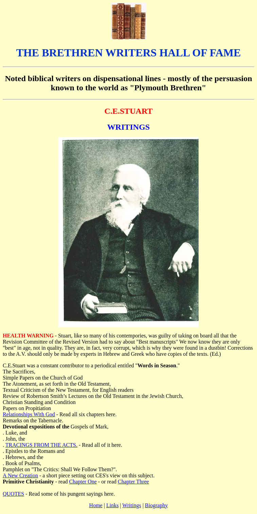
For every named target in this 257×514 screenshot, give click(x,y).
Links (112, 505)
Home (96, 505)
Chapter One (83, 481)
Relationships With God (29, 414)
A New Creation (20, 475)
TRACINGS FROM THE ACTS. (41, 445)
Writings (131, 505)
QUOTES (13, 494)
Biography (156, 505)
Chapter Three (133, 481)
